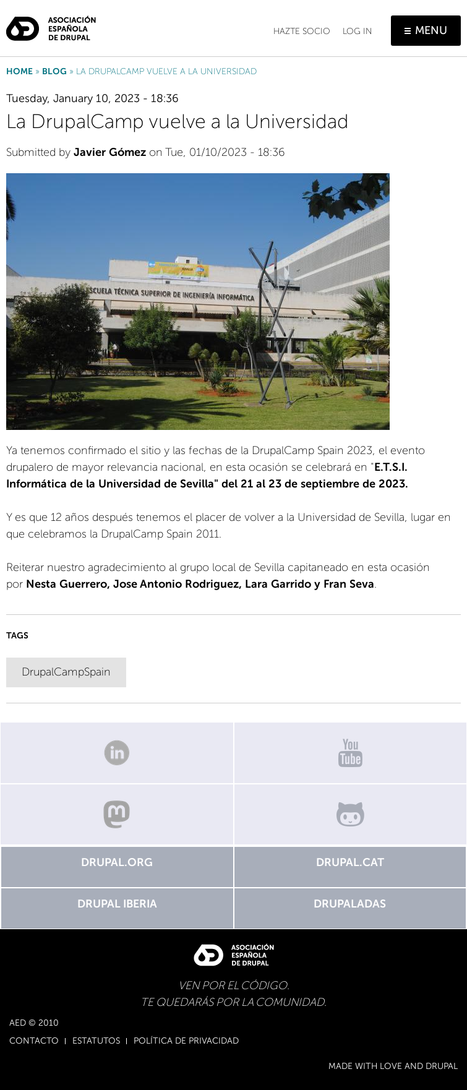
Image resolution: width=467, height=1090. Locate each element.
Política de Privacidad (186, 1041)
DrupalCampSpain (66, 672)
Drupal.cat (350, 862)
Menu (431, 30)
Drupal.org (117, 862)
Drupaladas (350, 904)
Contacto (34, 1041)
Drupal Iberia (117, 904)
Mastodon (117, 814)
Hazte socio (301, 31)
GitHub (350, 814)
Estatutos (96, 1041)
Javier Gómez (110, 152)
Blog (54, 71)
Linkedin (117, 753)
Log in (357, 31)
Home (19, 71)
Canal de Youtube (350, 753)
